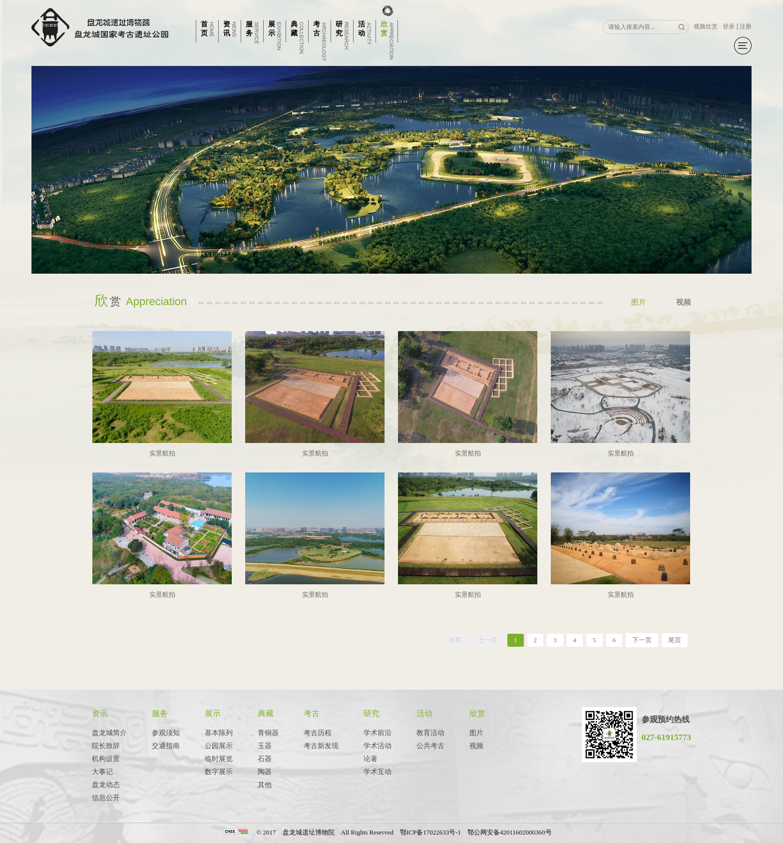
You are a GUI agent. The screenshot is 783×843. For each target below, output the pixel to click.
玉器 (265, 746)
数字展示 (219, 772)
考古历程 (318, 733)
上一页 (487, 640)
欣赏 (477, 713)
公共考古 (430, 746)
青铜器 (268, 733)
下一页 (642, 640)
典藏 (266, 713)
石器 (265, 759)
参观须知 (166, 733)
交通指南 (166, 746)
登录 (729, 26)
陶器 (265, 772)
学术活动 (378, 746)
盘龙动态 (106, 785)
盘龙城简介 (109, 733)
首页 (454, 640)
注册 (746, 26)
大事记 (102, 772)
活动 (424, 713)
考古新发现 (321, 746)
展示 (213, 713)
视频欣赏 (706, 26)
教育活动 (430, 733)
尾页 (674, 640)
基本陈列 (219, 733)
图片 (638, 302)
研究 (372, 713)
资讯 (100, 713)
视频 (683, 302)
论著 (371, 759)
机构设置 (106, 759)
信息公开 (106, 798)
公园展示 (219, 746)
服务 (160, 713)
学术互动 (378, 772)
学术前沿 (378, 733)
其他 (265, 785)
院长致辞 (106, 746)
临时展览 (219, 759)
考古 (312, 713)
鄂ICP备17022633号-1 (430, 832)
